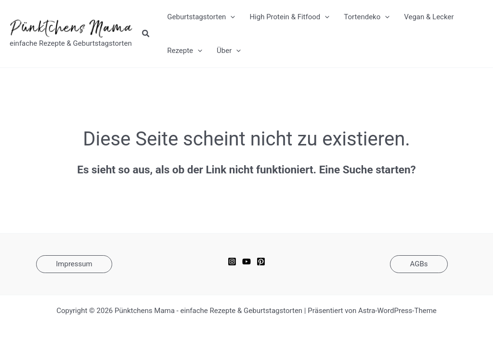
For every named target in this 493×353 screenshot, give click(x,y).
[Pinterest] (261, 261)
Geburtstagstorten (201, 17)
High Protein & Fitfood (289, 17)
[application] (230, 17)
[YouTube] (246, 261)
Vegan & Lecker (429, 17)
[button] (146, 34)
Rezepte (184, 50)
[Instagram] (232, 261)
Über (229, 50)
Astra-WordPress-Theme (397, 310)
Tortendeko (366, 17)
